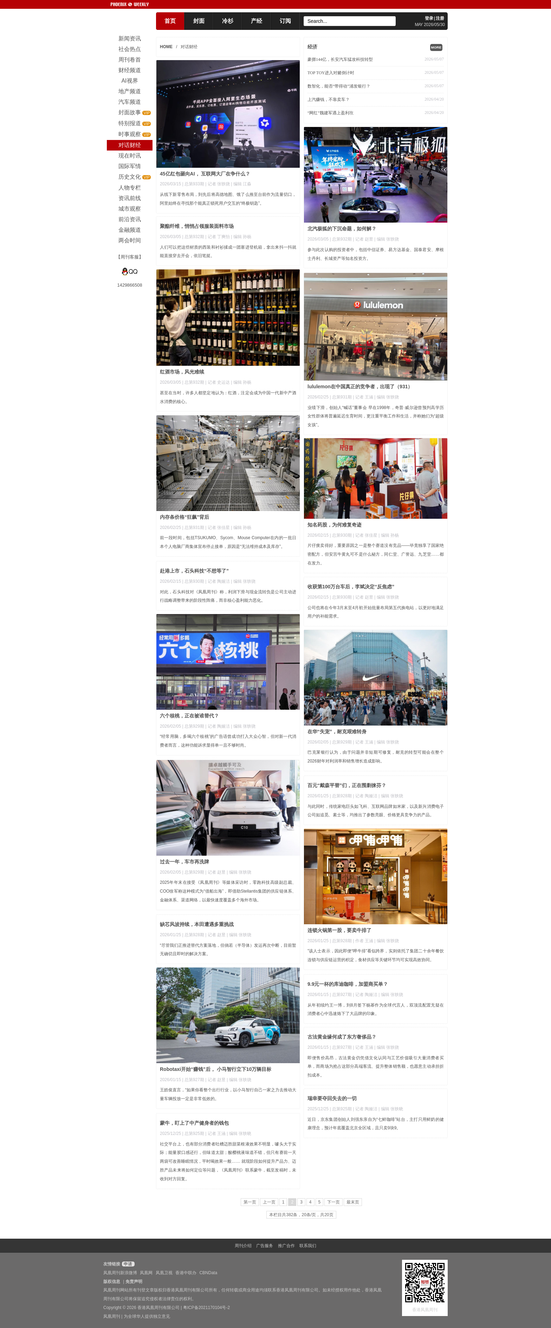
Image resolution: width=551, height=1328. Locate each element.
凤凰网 (146, 1272)
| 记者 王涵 (363, 397)
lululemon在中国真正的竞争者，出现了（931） (360, 386)
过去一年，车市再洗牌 (184, 861)
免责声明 (133, 1281)
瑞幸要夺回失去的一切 (332, 1098)
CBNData (208, 1272)
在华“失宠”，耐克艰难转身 (337, 731)
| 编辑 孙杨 (241, 236)
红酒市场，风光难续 (182, 372)
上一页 (269, 1202)
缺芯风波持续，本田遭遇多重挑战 (197, 924)
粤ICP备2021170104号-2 (206, 1307)
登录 (429, 18)
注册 (440, 18)
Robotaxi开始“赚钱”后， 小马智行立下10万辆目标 (215, 1069)
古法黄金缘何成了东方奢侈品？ (341, 1037)
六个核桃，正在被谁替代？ (189, 716)
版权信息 (111, 1281)
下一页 (333, 1202)
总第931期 (342, 397)
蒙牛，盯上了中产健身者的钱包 (194, 1123)
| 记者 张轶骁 (218, 183)
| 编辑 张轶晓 (390, 1108)
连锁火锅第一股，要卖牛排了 (339, 930)
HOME (166, 46)
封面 (199, 21)
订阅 (285, 21)
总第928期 (342, 795)
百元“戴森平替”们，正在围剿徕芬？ (346, 785)
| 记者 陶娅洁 (218, 581)
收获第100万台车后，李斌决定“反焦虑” (350, 586)
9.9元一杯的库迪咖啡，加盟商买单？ (347, 984)
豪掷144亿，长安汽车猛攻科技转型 (340, 59)
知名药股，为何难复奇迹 (334, 525)
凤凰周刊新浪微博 (120, 1272)
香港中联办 (185, 1272)
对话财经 (189, 46)
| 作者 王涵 (363, 940)
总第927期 (194, 1079)
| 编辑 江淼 (241, 183)
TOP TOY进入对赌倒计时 (330, 72)
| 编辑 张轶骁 (386, 239)
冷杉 (227, 21)
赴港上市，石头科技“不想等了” (194, 571)
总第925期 (342, 1108)
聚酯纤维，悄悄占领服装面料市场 (197, 226)
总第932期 (342, 239)
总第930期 (342, 535)
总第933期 (194, 183)
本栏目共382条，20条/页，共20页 (301, 1214)
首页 (170, 21)
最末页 (352, 1202)
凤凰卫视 (164, 1272)
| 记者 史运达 (218, 382)
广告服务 (264, 1245)
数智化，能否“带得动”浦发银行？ (338, 86)
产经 (256, 21)
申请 (127, 1264)
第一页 (250, 1202)
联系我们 (307, 1245)
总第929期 (194, 726)
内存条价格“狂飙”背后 (184, 517)
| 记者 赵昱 (363, 239)
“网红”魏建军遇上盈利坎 (330, 112)
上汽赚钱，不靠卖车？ (328, 99)
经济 (312, 47)
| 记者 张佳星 (218, 527)
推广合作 (286, 1245)
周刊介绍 (243, 1245)
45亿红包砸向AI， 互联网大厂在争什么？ (205, 174)
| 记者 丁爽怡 (218, 236)
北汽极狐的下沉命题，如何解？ (341, 228)
